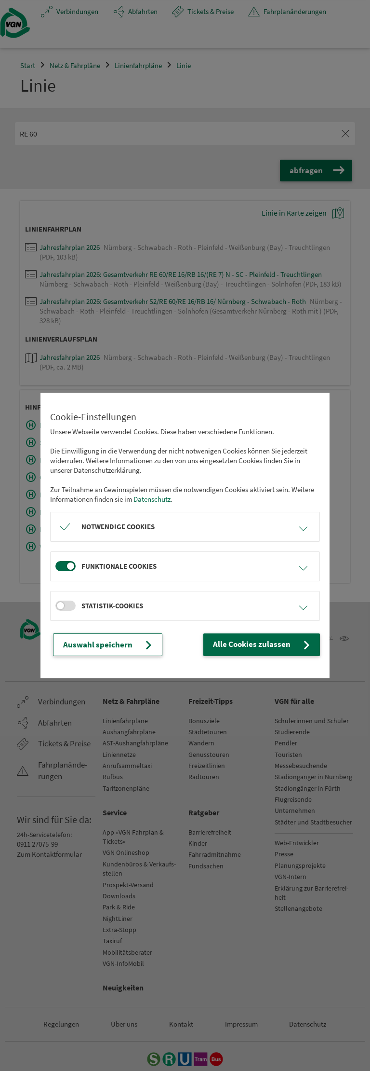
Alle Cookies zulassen (267, 645)
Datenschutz (152, 499)
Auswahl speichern (104, 645)
